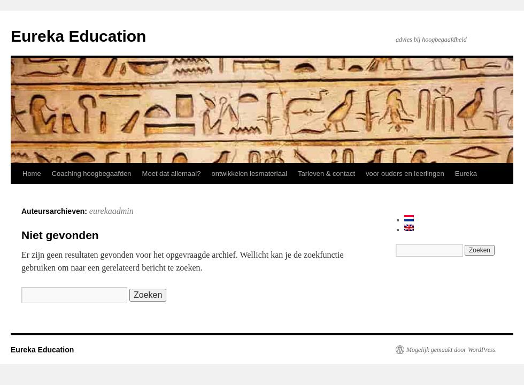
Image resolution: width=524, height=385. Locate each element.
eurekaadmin (111, 210)
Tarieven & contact (326, 174)
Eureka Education (78, 36)
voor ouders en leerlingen (405, 174)
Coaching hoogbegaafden (92, 174)
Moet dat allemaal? (171, 174)
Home (31, 174)
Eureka (466, 174)
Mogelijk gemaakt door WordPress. (451, 349)
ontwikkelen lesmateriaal (249, 174)
